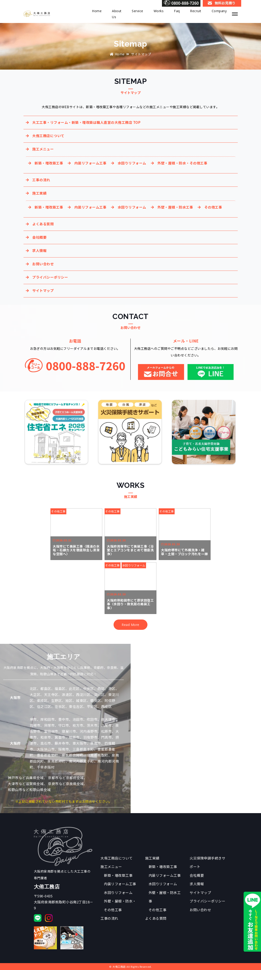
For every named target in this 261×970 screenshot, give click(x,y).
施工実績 (39, 193)
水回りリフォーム (132, 163)
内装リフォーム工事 (90, 163)
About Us (117, 14)
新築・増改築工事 (49, 163)
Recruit (195, 11)
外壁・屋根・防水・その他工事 (182, 163)
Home (97, 11)
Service (137, 11)
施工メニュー (43, 149)
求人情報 (39, 250)
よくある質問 (43, 223)
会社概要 (39, 237)
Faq (177, 11)
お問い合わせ (43, 263)
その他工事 (213, 207)
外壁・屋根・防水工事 (175, 207)
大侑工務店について (48, 135)
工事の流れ (41, 179)
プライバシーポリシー (50, 277)
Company (219, 11)
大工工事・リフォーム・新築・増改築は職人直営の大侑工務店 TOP (86, 122)
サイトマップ (43, 290)
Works (159, 11)
